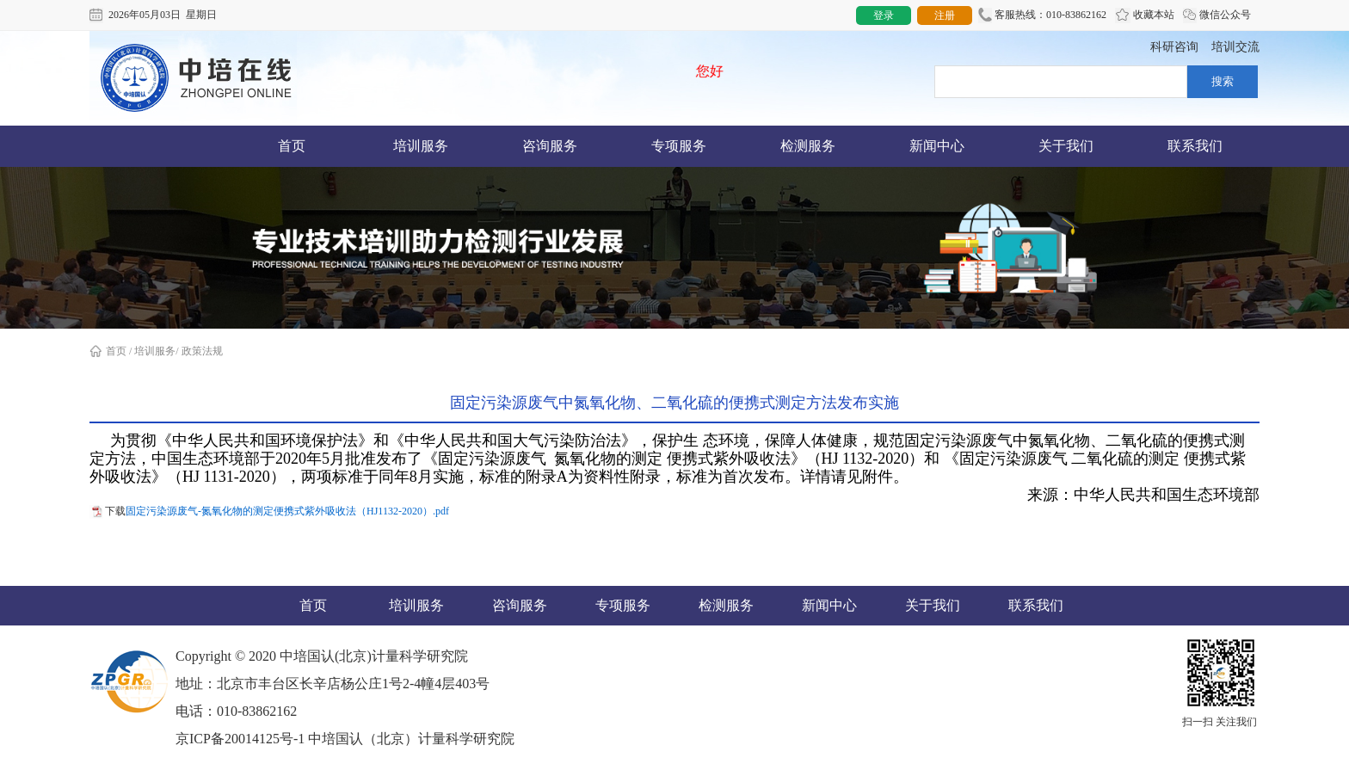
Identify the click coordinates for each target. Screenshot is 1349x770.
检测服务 (807, 146)
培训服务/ (156, 351)
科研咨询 (1174, 46)
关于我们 (1065, 146)
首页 (291, 146)
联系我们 (1195, 146)
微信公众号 (1217, 15)
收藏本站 (1144, 15)
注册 (944, 15)
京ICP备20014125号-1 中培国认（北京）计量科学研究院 (345, 738)
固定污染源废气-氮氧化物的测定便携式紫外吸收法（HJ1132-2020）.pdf (287, 511)
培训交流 (1235, 46)
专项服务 (678, 146)
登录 (883, 15)
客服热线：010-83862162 (1042, 15)
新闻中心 (936, 146)
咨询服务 (549, 146)
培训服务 (420, 146)
